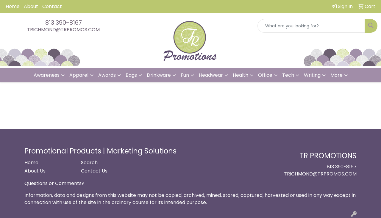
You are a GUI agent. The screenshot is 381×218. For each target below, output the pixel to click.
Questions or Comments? (54, 183)
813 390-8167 (63, 22)
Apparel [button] (78, 75)
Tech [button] (288, 75)
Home (13, 6)
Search (89, 162)
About (31, 6)
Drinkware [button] (159, 75)
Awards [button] (107, 75)
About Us (35, 170)
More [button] (336, 75)
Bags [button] (131, 75)
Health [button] (240, 75)
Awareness (47, 75)
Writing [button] (312, 75)
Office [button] (265, 75)
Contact (52, 6)
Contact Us (94, 170)
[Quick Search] (311, 26)
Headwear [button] (211, 75)
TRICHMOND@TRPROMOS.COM (63, 29)
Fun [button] (185, 75)
